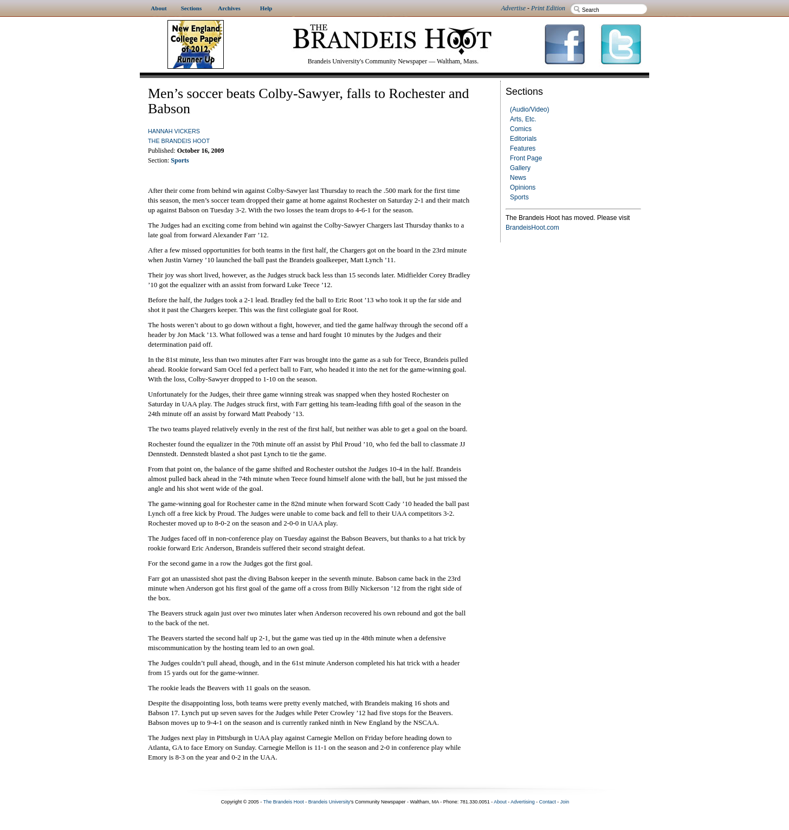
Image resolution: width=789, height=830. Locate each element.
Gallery (520, 168)
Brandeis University (329, 802)
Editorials (523, 138)
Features (522, 148)
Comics (521, 129)
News (518, 177)
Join (565, 802)
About (500, 802)
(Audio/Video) (529, 109)
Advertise (513, 8)
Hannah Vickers (174, 131)
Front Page (526, 158)
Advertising (522, 802)
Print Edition (548, 8)
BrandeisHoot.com (532, 227)
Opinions (522, 187)
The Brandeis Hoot (179, 141)
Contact (547, 802)
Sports (519, 197)
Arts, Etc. (523, 119)
